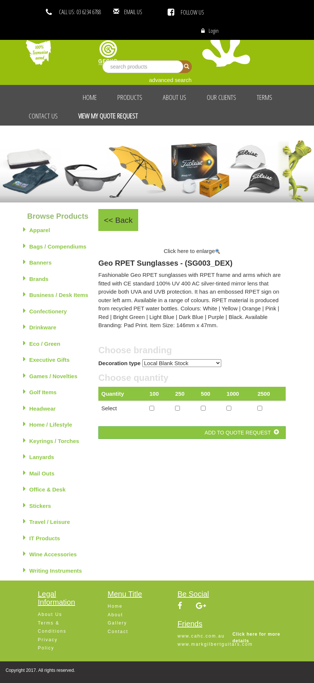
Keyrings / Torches (51, 440)
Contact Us (43, 116)
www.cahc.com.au (201, 636)
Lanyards (38, 456)
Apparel (36, 229)
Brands (36, 278)
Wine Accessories (50, 553)
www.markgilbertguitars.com (215, 644)
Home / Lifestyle (47, 424)
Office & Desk (44, 489)
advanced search (170, 80)
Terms (264, 97)
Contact (118, 631)
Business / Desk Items (55, 294)
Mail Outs (39, 473)
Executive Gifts (46, 359)
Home (90, 97)
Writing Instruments (52, 570)
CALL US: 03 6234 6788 (80, 12)
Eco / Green (41, 343)
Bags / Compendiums (54, 246)
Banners (37, 262)
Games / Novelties (50, 375)
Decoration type (119, 363)
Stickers (37, 505)
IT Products (41, 537)
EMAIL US (144, 12)
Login (214, 30)
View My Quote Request (108, 116)
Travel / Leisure (46, 521)
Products (129, 97)
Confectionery (45, 310)
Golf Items (40, 391)
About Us (174, 97)
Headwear (39, 408)
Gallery (117, 623)
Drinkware (40, 327)
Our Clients (221, 97)
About (115, 614)
